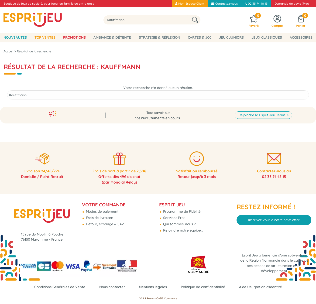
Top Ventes (44, 37)
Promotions (74, 37)
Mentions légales (153, 287)
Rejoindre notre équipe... (182, 230)
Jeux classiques (266, 37)
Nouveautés (15, 37)
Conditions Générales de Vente (59, 287)
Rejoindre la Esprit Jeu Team (262, 115)
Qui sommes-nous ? (179, 224)
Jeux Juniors (231, 37)
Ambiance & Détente (112, 37)
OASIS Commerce (166, 298)
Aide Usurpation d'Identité (260, 287)
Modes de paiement (101, 211)
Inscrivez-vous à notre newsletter (274, 220)
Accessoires (301, 37)
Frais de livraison (99, 217)
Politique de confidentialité (203, 287)
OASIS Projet (146, 298)
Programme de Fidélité (181, 211)
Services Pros (173, 217)
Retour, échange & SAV (104, 224)
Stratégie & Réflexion (159, 37)
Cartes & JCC (199, 37)
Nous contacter (112, 287)
